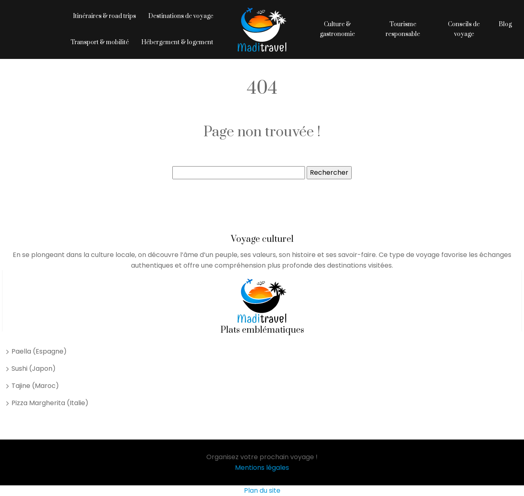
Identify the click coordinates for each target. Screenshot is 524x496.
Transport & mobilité (99, 42)
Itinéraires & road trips (104, 16)
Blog (505, 24)
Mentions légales (262, 467)
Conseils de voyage (464, 29)
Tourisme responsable (403, 29)
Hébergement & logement (177, 42)
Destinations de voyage (180, 16)
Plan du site (262, 490)
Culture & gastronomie (337, 29)
